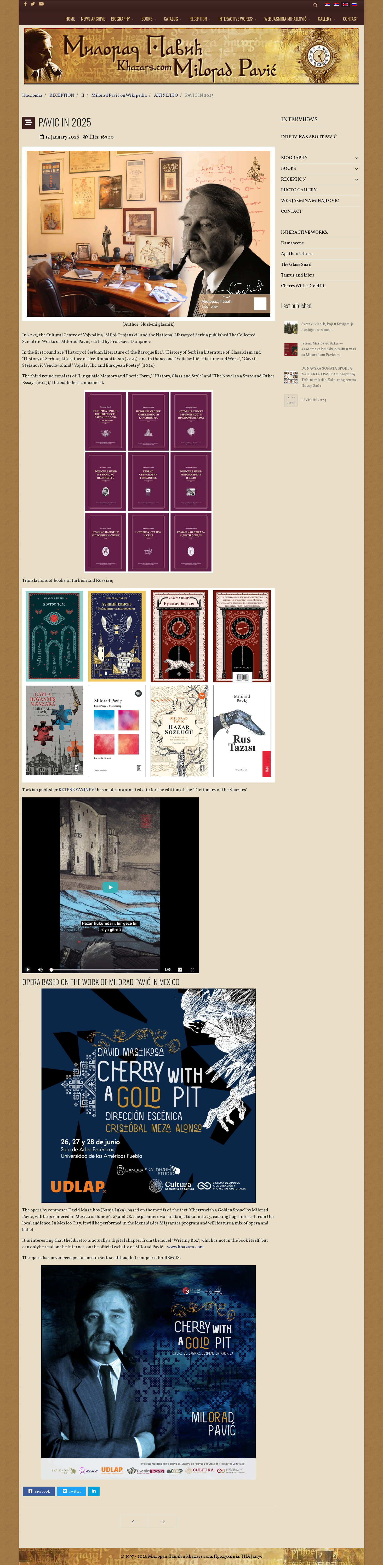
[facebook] (25, 4)
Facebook (38, 1491)
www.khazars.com (185, 1247)
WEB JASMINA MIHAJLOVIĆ (285, 19)
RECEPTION (198, 19)
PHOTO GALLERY (299, 190)
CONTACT (350, 19)
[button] (348, 158)
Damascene (292, 243)
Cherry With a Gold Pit (303, 286)
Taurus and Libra (298, 275)
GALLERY (324, 19)
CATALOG (171, 19)
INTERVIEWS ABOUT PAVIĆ (309, 137)
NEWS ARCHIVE (93, 19)
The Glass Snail (296, 265)
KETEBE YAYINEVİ (77, 790)
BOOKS (146, 19)
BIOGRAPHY (120, 19)
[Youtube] (41, 4)
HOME (70, 19)
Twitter (71, 1491)
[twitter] (33, 4)
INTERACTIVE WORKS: (236, 19)
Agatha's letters (296, 254)
